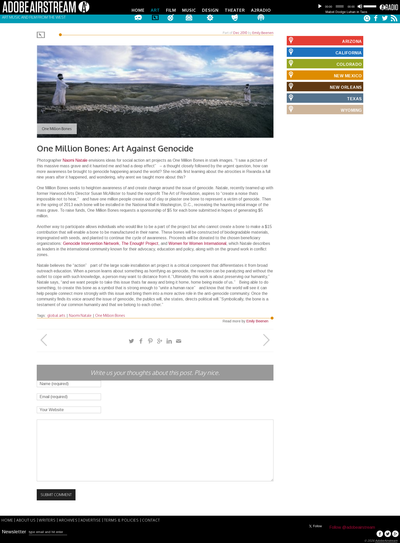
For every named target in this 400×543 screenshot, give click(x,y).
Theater (235, 10)
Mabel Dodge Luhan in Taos (346, 12)
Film (171, 10)
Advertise (96, 518)
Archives (72, 518)
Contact (159, 518)
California (324, 51)
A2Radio (261, 10)
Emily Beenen (262, 32)
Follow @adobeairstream (352, 526)
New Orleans (324, 85)
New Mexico (324, 74)
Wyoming (324, 108)
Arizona (324, 39)
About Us (28, 518)
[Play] (319, 6)
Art (155, 10)
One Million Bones (110, 314)
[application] (346, 6)
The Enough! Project (139, 242)
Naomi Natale (75, 159)
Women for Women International (197, 242)
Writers (50, 518)
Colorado (324, 62)
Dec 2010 (240, 32)
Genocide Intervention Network (91, 242)
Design (210, 10)
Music (189, 10)
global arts (56, 314)
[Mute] (359, 6)
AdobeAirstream (386, 539)
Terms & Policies (128, 518)
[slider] (339, 6)
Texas (324, 97)
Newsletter (14, 530)
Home (138, 10)
